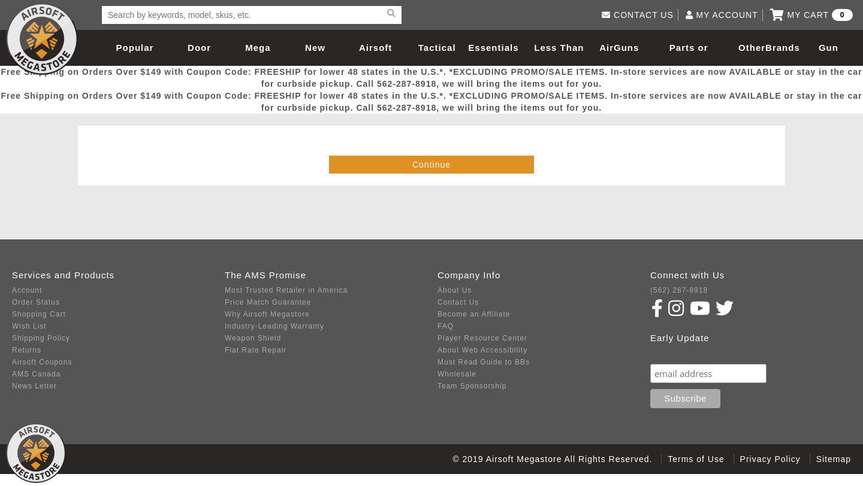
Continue (431, 164)
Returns (26, 350)
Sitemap (833, 459)
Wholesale (456, 374)
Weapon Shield (253, 338)
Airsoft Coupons (42, 362)
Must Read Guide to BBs (483, 362)
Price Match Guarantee (268, 302)
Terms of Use (696, 459)
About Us (454, 290)
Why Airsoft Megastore (267, 314)
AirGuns (619, 47)
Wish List (29, 326)
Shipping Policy (41, 338)
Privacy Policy (770, 459)
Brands (782, 47)
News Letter (34, 386)
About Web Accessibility (482, 350)
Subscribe (676, 352)
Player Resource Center (482, 338)
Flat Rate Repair (255, 350)
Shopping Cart (39, 314)
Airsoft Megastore (42, 39)
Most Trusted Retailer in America (286, 290)
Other (751, 47)
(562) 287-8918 (679, 290)
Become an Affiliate (474, 314)
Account (27, 290)
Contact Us (458, 302)
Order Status (36, 302)
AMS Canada (36, 374)
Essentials (493, 47)
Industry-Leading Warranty (274, 326)
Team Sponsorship (471, 386)
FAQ (445, 326)
